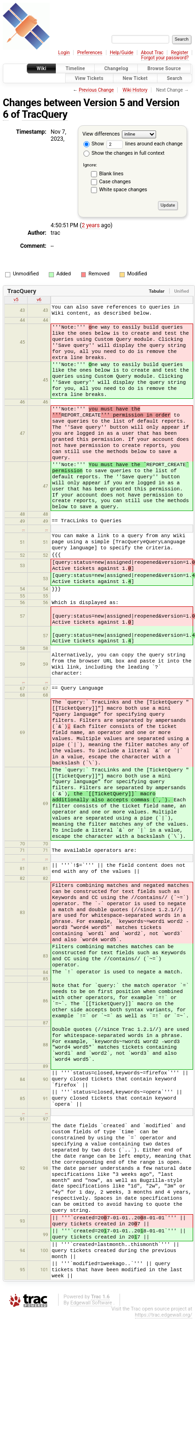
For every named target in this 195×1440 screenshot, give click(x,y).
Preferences (89, 52)
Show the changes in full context (124, 153)
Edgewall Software (91, 1303)
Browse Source (164, 68)
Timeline (75, 68)
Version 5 (104, 102)
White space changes (123, 190)
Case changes (115, 182)
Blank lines (111, 174)
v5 (16, 299)
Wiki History (134, 90)
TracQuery (45, 114)
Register (179, 52)
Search (174, 78)
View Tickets (89, 78)
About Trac (152, 52)
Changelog (116, 68)
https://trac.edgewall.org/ (163, 1315)
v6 (39, 299)
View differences (101, 134)
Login (64, 52)
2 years (90, 225)
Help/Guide (121, 52)
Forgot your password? (165, 57)
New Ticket (135, 78)
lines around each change (144, 144)
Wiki (41, 68)
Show (93, 144)
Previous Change (96, 90)
